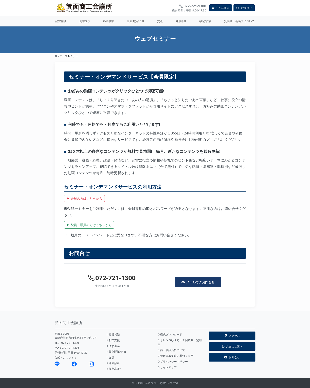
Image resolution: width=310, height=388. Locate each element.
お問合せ (232, 357)
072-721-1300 (112, 277)
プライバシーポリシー (172, 361)
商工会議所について (171, 350)
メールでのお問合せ (198, 282)
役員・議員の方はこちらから (89, 225)
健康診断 (181, 21)
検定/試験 (205, 21)
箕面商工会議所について (239, 21)
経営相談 (60, 21)
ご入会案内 (220, 8)
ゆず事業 (108, 21)
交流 (160, 21)
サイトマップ (167, 367)
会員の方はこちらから (84, 198)
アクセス (232, 336)
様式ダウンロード (169, 334)
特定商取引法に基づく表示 (175, 356)
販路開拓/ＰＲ (136, 21)
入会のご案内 (232, 346)
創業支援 (84, 21)
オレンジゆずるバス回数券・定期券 (179, 342)
